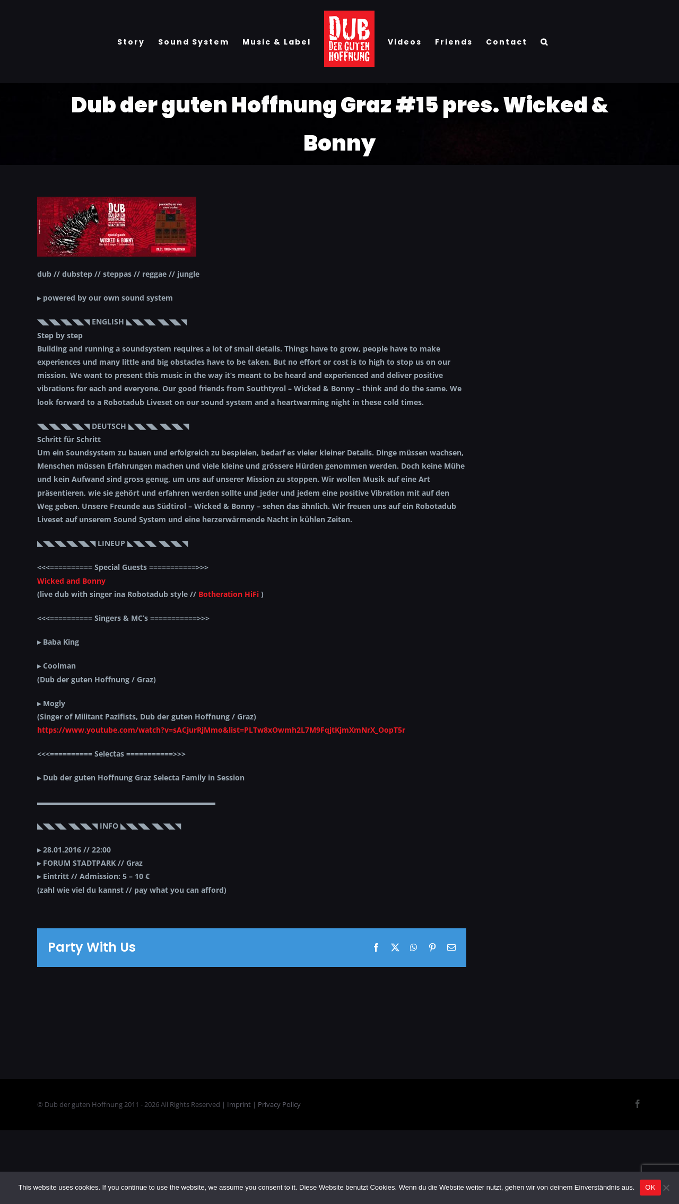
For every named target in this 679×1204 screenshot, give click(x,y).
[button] (545, 42)
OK (650, 1187)
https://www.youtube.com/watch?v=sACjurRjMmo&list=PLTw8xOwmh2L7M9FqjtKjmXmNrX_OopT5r (221, 730)
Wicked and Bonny (71, 581)
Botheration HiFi (228, 594)
